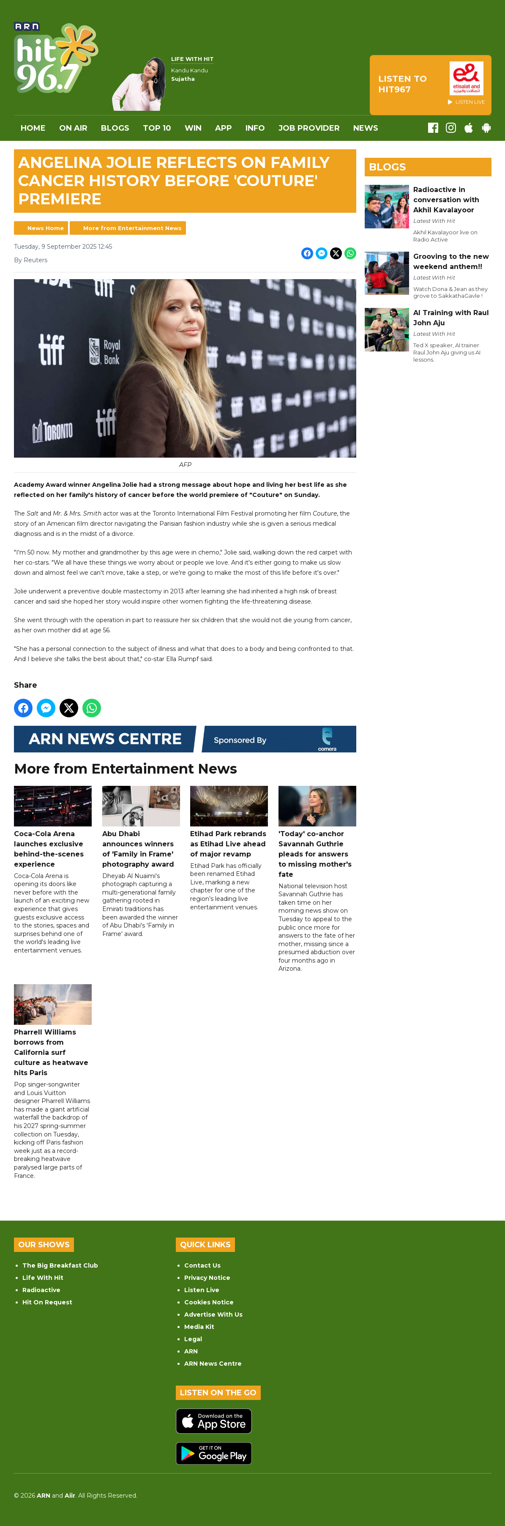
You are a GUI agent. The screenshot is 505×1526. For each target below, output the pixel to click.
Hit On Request (47, 1302)
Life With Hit (42, 1278)
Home (33, 128)
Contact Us (202, 1265)
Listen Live (201, 1290)
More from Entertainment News (132, 228)
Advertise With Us (213, 1314)
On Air (73, 128)
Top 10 (157, 128)
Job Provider (309, 128)
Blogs (115, 128)
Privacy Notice (207, 1278)
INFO (255, 128)
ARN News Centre (213, 1363)
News (365, 128)
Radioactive (41, 1290)
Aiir (70, 1495)
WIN (193, 128)
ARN (191, 1351)
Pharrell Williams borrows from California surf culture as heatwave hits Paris (53, 1030)
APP (223, 128)
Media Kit (199, 1327)
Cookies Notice (209, 1302)
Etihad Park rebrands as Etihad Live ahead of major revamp (229, 821)
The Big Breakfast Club (60, 1265)
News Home (45, 228)
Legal (193, 1339)
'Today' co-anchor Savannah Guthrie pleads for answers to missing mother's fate (317, 831)
